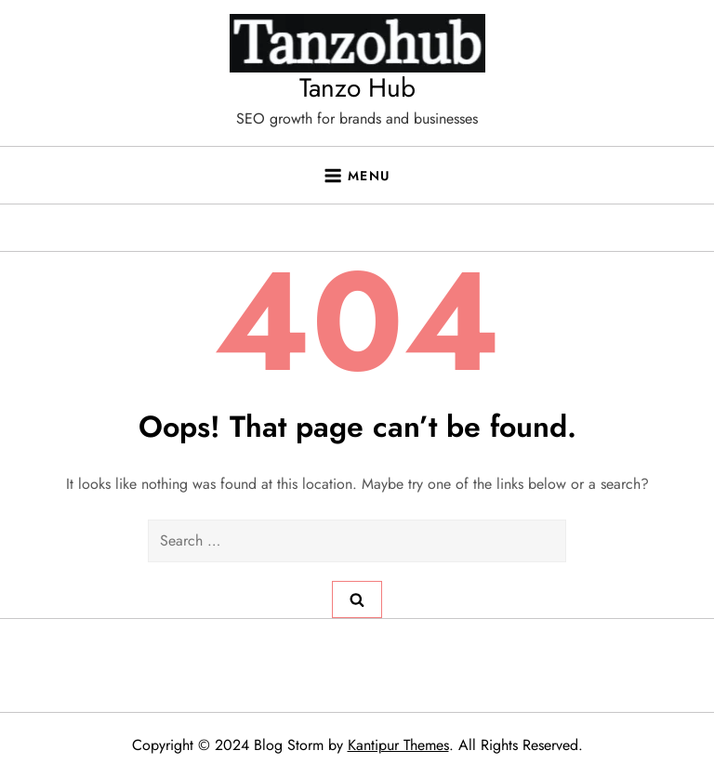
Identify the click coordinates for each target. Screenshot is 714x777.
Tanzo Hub (357, 88)
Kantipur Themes (398, 745)
